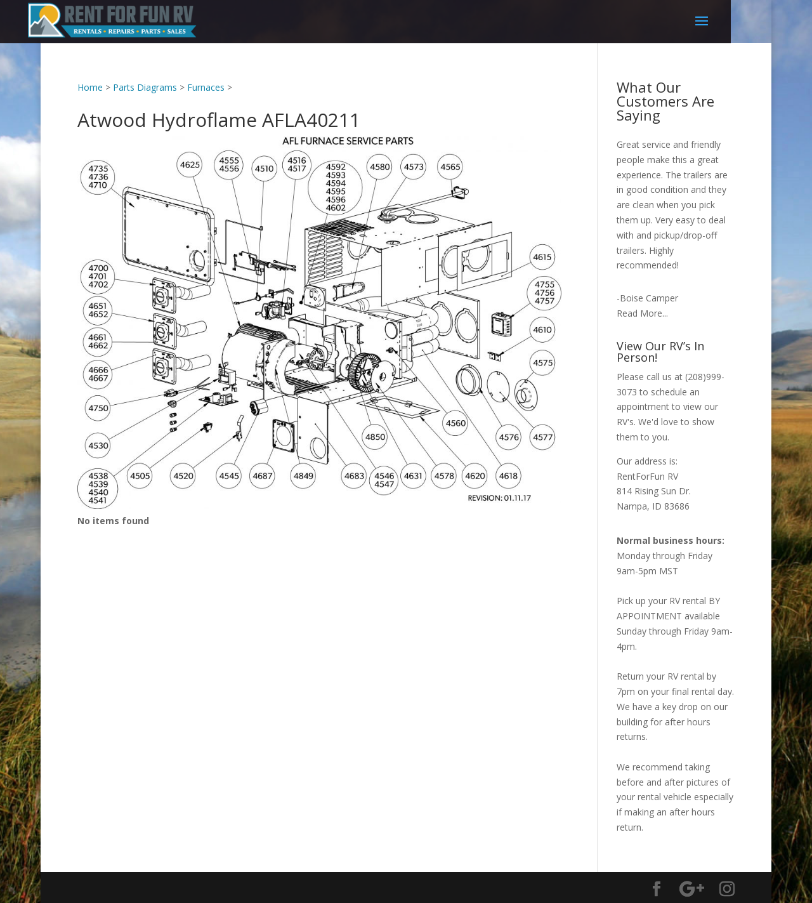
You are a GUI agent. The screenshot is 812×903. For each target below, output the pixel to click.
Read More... (642, 313)
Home (90, 87)
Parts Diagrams (145, 87)
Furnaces (206, 87)
